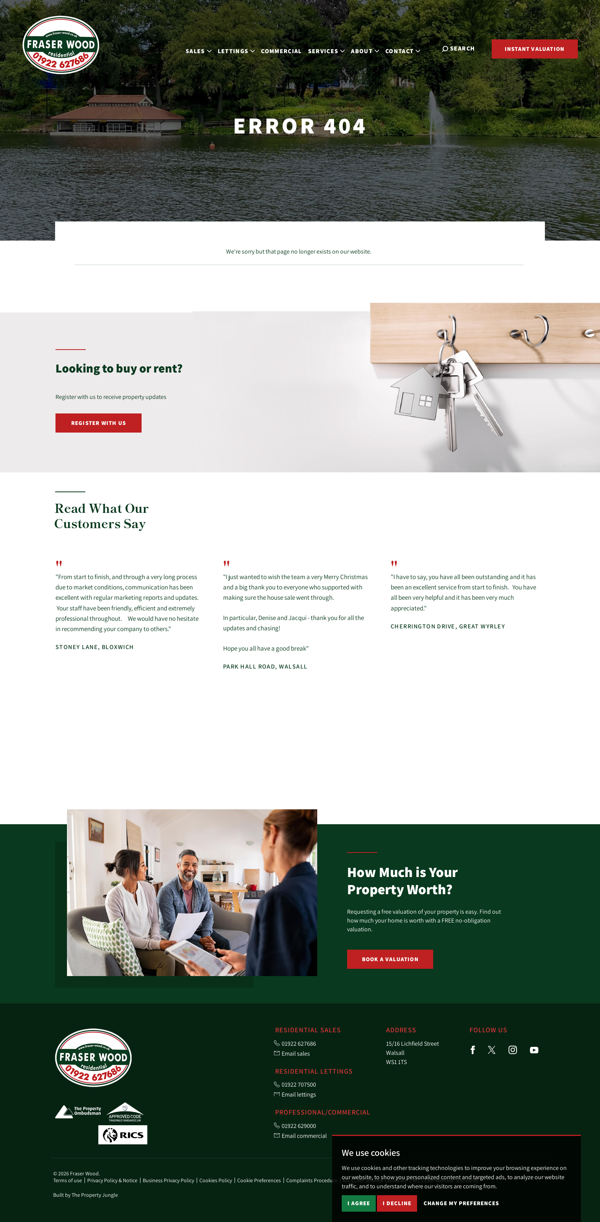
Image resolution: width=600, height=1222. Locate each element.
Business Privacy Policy (168, 1180)
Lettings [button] (240, 48)
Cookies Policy (215, 1180)
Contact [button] (407, 48)
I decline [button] (397, 1203)
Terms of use (67, 1180)
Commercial (285, 48)
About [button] (369, 48)
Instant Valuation (534, 48)
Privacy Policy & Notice (112, 1180)
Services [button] (330, 48)
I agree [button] (358, 1203)
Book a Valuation (390, 959)
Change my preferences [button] (461, 1203)
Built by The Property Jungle (85, 1194)
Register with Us (98, 422)
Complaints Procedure (312, 1180)
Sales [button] (203, 48)
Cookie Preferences (259, 1180)
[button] (526, 517)
